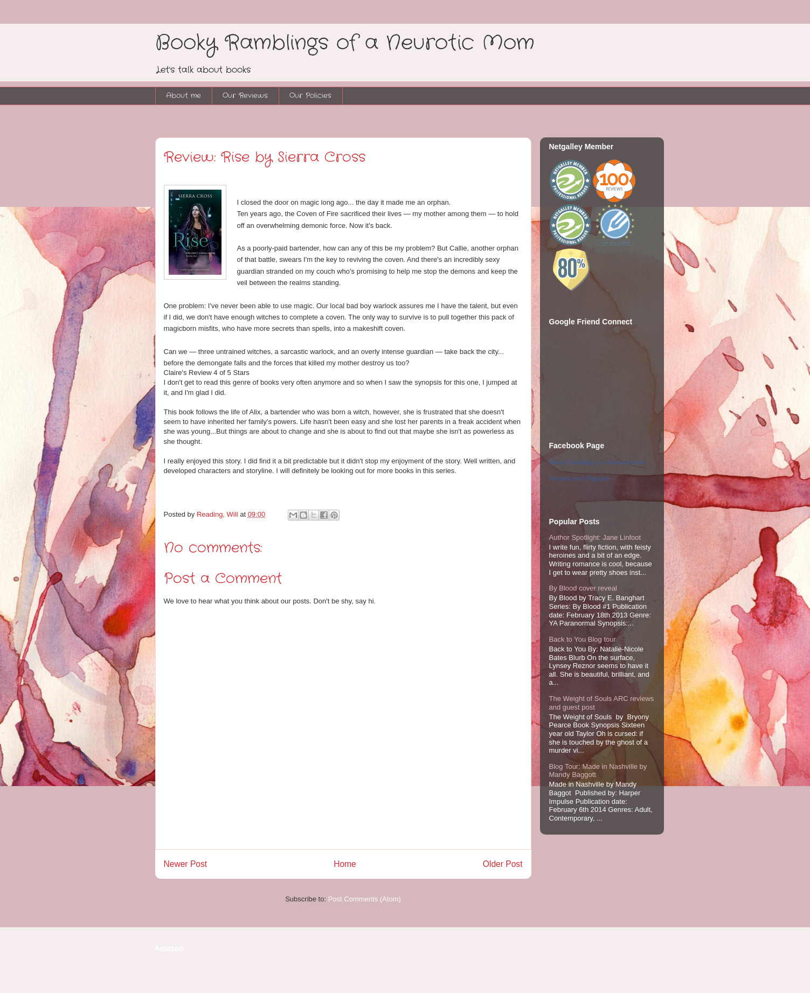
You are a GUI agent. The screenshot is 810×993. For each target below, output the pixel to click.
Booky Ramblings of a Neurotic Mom (345, 43)
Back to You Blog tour (582, 639)
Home (345, 864)
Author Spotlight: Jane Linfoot (595, 537)
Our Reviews (245, 96)
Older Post (503, 864)
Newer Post (185, 864)
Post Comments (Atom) (364, 899)
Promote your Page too (579, 478)
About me (183, 96)
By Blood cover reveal (583, 588)
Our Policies (310, 96)
